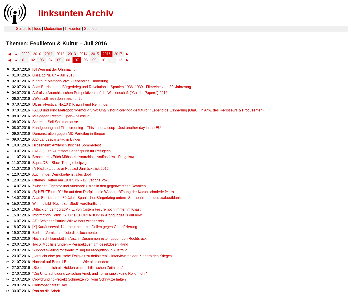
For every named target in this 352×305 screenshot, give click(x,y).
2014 (83, 54)
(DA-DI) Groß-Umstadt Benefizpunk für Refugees (71, 151)
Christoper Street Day (49, 285)
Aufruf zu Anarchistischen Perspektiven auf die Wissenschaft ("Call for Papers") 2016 (99, 93)
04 (50, 60)
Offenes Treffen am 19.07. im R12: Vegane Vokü (71, 180)
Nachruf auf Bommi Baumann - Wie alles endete (70, 262)
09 (94, 60)
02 (33, 60)
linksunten (73, 28)
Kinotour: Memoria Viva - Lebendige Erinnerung (70, 81)
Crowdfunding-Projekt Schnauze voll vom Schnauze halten (79, 279)
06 (68, 60)
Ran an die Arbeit (46, 291)
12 (120, 60)
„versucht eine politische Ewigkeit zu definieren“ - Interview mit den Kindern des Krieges (102, 256)
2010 (37, 54)
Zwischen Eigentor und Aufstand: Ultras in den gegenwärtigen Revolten (89, 186)
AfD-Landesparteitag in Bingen (56, 139)
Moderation (53, 28)
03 (42, 60)
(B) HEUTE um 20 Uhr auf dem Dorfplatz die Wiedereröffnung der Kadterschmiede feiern (103, 192)
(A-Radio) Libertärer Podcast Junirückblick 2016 (70, 168)
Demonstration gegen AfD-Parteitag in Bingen (68, 133)
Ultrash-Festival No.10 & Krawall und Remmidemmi (73, 104)
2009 (26, 54)
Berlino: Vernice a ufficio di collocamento (64, 233)
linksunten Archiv (75, 13)
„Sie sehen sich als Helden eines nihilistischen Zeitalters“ (77, 268)
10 (103, 60)
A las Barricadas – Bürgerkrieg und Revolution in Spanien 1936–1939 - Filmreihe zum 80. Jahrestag (111, 87)
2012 (60, 54)
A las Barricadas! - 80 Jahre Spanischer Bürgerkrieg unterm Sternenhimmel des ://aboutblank (106, 198)
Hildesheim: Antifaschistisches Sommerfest (66, 145)
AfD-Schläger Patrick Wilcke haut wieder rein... (69, 221)
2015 (95, 54)
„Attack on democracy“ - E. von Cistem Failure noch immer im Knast (86, 209)
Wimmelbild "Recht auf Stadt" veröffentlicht (66, 203)
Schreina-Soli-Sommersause (55, 122)
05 (59, 60)
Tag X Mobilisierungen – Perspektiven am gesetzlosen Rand (80, 244)
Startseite (23, 28)
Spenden (91, 28)
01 (24, 60)
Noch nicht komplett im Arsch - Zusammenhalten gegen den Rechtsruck (89, 238)
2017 (118, 54)
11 (112, 60)
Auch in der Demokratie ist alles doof (61, 174)
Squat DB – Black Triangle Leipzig (59, 163)
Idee (37, 28)
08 (86, 60)
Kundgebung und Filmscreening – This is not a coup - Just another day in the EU (96, 128)
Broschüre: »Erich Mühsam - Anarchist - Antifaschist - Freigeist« (83, 157)
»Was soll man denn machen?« (57, 98)
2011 (49, 54)
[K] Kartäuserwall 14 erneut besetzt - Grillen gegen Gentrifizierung (84, 227)
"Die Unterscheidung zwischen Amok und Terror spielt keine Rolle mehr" (89, 273)
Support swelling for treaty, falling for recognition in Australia (79, 250)
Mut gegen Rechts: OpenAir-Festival (61, 116)
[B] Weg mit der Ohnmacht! (54, 69)
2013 (72, 54)
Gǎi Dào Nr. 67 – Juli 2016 (53, 75)
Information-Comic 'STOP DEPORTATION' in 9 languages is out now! (87, 215)
